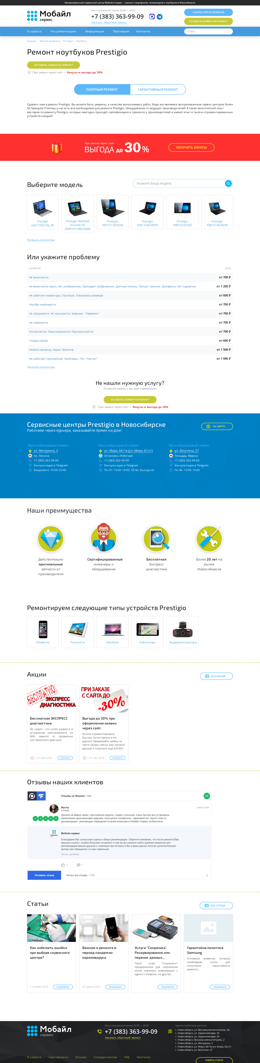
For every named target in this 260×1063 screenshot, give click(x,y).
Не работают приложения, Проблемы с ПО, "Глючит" (63, 358)
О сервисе (34, 31)
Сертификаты (58, 1057)
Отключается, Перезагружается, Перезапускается (61, 331)
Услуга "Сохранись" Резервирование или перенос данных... (152, 952)
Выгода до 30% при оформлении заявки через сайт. (99, 723)
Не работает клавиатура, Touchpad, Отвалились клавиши (66, 295)
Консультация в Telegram (51, 465)
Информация (94, 31)
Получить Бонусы (191, 147)
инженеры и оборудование (105, 564)
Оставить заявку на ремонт (53, 65)
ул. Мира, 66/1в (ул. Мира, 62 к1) (128, 450)
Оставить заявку (208, 21)
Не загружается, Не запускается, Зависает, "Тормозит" (64, 313)
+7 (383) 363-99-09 (117, 16)
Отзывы (80, 1057)
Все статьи (215, 905)
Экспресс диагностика (156, 564)
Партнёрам (121, 31)
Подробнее (65, 758)
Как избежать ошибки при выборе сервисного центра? (50, 952)
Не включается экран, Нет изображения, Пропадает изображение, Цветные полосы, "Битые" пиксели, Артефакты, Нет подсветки (112, 286)
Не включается (39, 277)
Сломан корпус (38, 340)
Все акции (215, 676)
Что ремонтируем (63, 31)
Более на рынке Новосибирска (209, 564)
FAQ (127, 1057)
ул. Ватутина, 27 (187, 450)
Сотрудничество (105, 1057)
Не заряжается (38, 322)
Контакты (143, 31)
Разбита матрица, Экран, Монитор (51, 349)
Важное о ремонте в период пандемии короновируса (99, 952)
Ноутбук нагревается (42, 304)
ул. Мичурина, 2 (46, 450)
